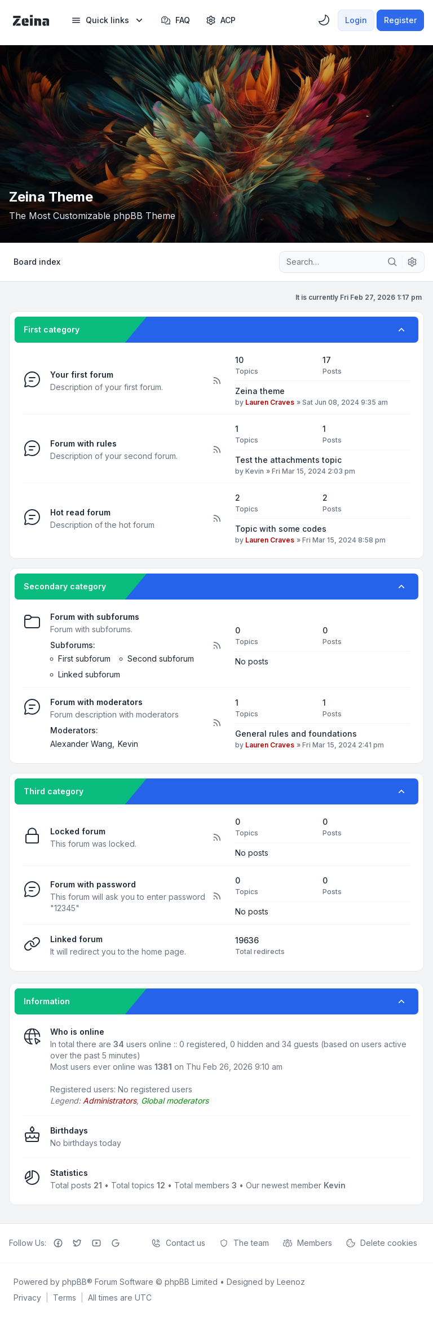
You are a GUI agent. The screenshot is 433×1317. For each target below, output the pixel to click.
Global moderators (175, 1100)
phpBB (74, 1282)
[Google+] (115, 1243)
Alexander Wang (81, 744)
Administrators (109, 1100)
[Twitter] (77, 1243)
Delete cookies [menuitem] (381, 1243)
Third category (53, 791)
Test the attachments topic (288, 460)
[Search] (392, 262)
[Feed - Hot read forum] (216, 518)
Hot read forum (80, 512)
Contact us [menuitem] (178, 1243)
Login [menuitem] (356, 20)
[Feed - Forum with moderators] (216, 723)
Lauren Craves (269, 402)
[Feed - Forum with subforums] (216, 645)
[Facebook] (58, 1243)
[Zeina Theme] (31, 20)
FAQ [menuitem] (175, 20)
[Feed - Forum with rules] (216, 450)
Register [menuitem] (400, 20)
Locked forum (77, 831)
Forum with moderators (96, 702)
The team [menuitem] (244, 1243)
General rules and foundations (296, 733)
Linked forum (76, 939)
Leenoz (291, 1282)
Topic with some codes (280, 528)
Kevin (254, 471)
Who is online (77, 1031)
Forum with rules (83, 443)
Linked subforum (89, 674)
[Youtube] (96, 1243)
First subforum (84, 658)
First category (51, 329)
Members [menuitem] (307, 1243)
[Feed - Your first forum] (216, 381)
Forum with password (93, 884)
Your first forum (81, 374)
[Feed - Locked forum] (216, 837)
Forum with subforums (94, 617)
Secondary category (65, 586)
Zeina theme (260, 391)
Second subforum (160, 658)
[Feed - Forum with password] (216, 896)
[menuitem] (108, 20)
